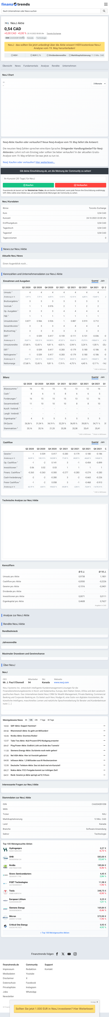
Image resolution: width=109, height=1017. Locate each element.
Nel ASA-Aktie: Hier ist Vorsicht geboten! (29, 759)
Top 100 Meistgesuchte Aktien (55, 937)
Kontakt (49, 973)
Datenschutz (9, 987)
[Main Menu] (106, 4)
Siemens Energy (17, 912)
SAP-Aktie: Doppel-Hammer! (24, 729)
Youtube (30, 978)
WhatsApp (31, 996)
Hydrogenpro (16, 853)
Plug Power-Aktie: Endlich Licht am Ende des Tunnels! (35, 749)
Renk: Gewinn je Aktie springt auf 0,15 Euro (30, 778)
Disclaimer (8, 982)
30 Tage (51, 723)
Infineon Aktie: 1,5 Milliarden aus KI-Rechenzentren (34, 764)
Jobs (5, 996)
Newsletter (8, 1001)
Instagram (31, 991)
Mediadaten (9, 978)
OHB (12, 861)
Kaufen (30, 185)
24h (36, 723)
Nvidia (13, 870)
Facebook (31, 987)
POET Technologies (19, 887)
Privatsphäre (9, 991)
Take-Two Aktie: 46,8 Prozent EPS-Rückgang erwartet (35, 744)
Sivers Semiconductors (21, 878)
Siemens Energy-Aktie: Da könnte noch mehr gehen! (34, 754)
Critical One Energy (19, 929)
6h (27, 723)
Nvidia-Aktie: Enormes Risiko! (24, 739)
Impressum (8, 973)
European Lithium (18, 904)
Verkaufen (81, 185)
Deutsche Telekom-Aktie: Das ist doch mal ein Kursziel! (36, 768)
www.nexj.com (61, 685)
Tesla (12, 895)
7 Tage (43, 723)
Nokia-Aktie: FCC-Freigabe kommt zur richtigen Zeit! (34, 773)
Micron (13, 921)
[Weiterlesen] (104, 729)
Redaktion (31, 973)
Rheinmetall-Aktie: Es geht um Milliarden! (30, 734)
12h (31, 723)
